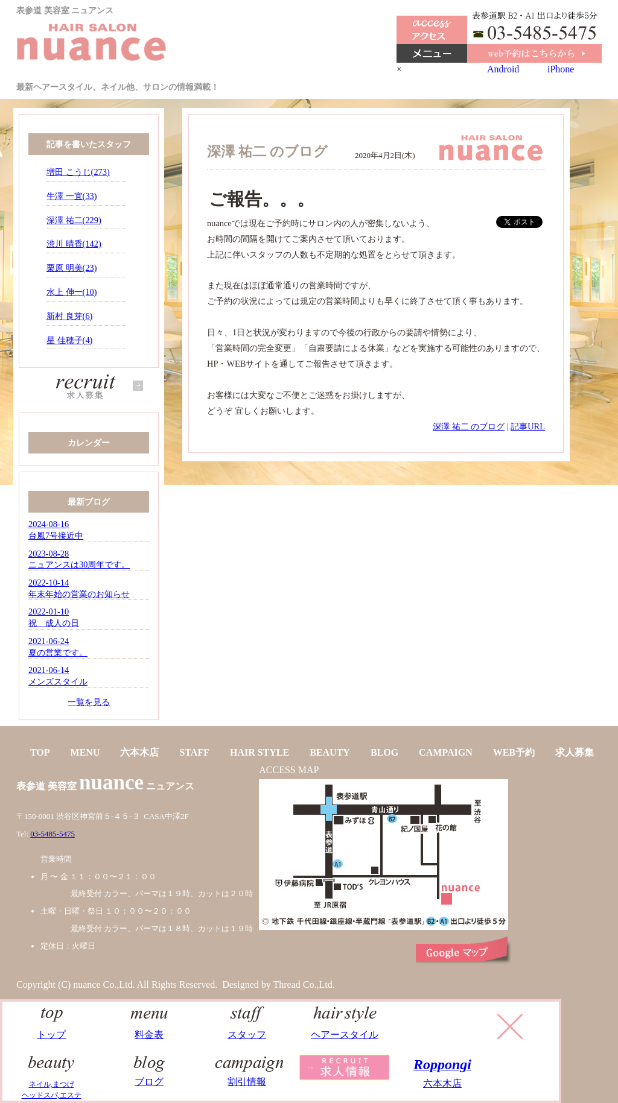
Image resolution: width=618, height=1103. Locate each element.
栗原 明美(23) (71, 268)
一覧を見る (89, 702)
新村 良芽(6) (69, 316)
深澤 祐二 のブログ (469, 426)
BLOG (384, 752)
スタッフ (247, 1029)
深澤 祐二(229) (73, 220)
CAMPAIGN (446, 752)
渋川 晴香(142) (73, 243)
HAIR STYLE (259, 752)
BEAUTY (330, 752)
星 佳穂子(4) (69, 340)
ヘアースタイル (344, 1029)
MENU (85, 752)
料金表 (149, 1029)
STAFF (194, 752)
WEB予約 (514, 752)
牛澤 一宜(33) (71, 196)
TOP (40, 752)
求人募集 (574, 752)
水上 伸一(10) (71, 292)
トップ (51, 1029)
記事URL (528, 426)
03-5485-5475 (52, 833)
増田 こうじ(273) (78, 172)
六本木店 (139, 752)
